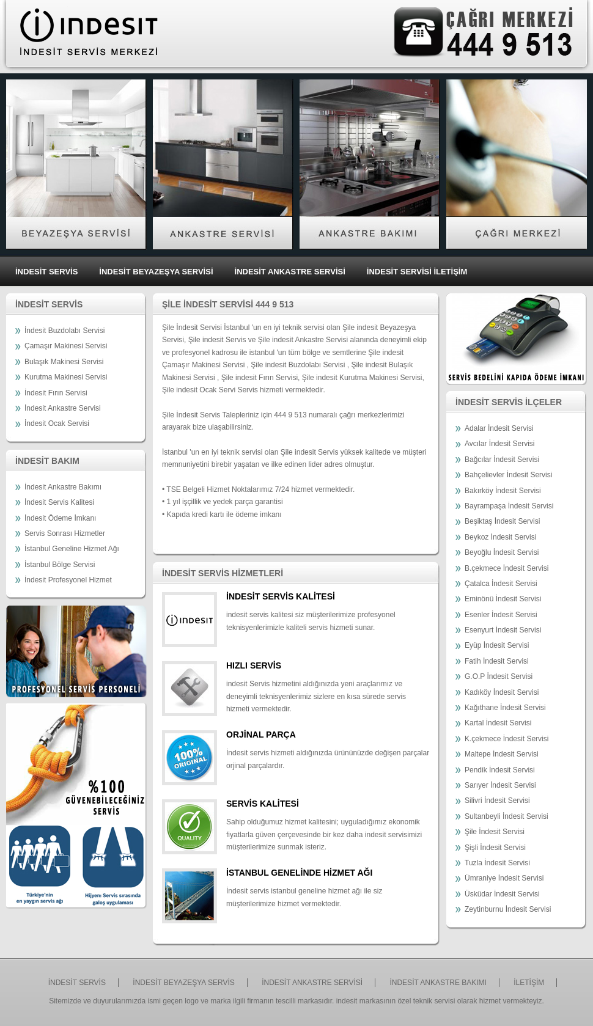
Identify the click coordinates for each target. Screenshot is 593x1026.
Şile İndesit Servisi (495, 831)
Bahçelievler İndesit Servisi (508, 475)
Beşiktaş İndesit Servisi (502, 521)
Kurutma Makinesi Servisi (65, 377)
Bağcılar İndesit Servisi (502, 459)
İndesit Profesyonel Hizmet (68, 580)
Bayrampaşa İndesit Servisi (509, 506)
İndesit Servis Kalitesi (59, 502)
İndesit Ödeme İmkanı (60, 518)
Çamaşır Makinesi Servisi (65, 346)
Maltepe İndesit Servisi (502, 754)
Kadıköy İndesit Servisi (502, 692)
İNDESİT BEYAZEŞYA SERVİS (184, 982)
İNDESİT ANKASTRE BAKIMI (437, 982)
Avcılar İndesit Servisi (500, 443)
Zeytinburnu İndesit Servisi (508, 909)
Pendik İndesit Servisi (500, 770)
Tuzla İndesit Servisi (497, 863)
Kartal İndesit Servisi (498, 723)
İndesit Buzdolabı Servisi (64, 330)
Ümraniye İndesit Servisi (504, 878)
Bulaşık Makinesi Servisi (63, 361)
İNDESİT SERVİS (46, 271)
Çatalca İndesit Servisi (501, 583)
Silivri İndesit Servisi (497, 800)
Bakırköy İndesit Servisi (503, 490)
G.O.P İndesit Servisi (498, 676)
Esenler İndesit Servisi (501, 614)
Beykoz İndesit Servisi (500, 537)
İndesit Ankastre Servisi (62, 408)
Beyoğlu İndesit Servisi (502, 552)
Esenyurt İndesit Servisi (503, 630)
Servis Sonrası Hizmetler (64, 533)
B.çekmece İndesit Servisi (506, 568)
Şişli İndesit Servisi (495, 847)
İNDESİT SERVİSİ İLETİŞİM (417, 271)
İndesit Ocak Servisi (56, 423)
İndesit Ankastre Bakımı (62, 487)
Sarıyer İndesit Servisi (500, 785)
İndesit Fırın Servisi (55, 393)
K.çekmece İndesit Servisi (506, 739)
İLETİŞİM (529, 982)
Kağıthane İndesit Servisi (505, 707)
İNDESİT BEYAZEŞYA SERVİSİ (156, 271)
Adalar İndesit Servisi (499, 428)
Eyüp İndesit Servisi (497, 645)
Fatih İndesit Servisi (497, 661)
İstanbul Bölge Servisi (59, 564)
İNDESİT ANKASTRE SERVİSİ (290, 271)
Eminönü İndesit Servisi (503, 599)
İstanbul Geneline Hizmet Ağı (71, 548)
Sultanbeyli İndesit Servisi (506, 816)
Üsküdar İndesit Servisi (502, 894)
